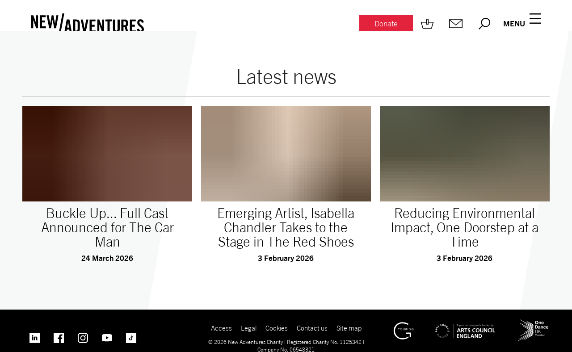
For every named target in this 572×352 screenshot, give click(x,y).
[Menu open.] (522, 24)
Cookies (276, 328)
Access (221, 328)
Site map (349, 328)
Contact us (312, 328)
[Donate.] (386, 24)
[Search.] (484, 24)
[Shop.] (427, 24)
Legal (249, 328)
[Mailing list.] (456, 24)
